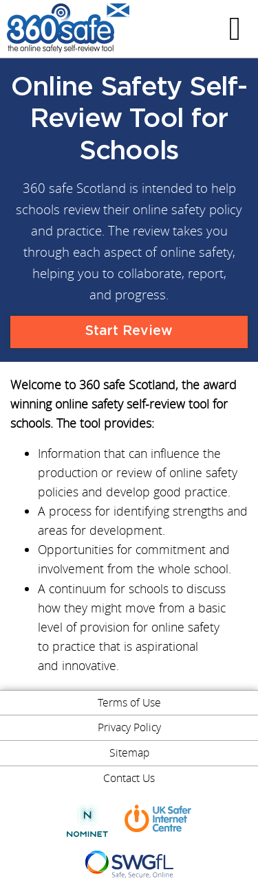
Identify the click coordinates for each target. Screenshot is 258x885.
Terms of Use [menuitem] (129, 702)
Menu (236, 28)
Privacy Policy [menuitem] (129, 727)
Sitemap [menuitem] (129, 752)
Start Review (129, 331)
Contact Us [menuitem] (129, 778)
